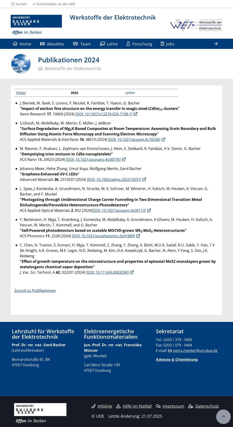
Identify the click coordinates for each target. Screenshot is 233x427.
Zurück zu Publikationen (35, 290)
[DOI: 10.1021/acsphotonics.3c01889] (103, 235)
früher (21, 93)
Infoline (101, 406)
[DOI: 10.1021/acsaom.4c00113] (119, 210)
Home (22, 44)
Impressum (170, 406)
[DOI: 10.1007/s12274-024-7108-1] (103, 113)
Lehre (109, 44)
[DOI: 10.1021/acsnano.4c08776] (93, 159)
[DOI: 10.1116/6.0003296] (107, 272)
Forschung (139, 44)
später (130, 93)
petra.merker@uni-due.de (195, 350)
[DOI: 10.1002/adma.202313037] (114, 179)
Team (82, 44)
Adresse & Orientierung (177, 359)
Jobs (167, 44)
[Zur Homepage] (36, 25)
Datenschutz (203, 406)
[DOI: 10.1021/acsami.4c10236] (134, 139)
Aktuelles (52, 44)
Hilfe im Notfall (134, 406)
